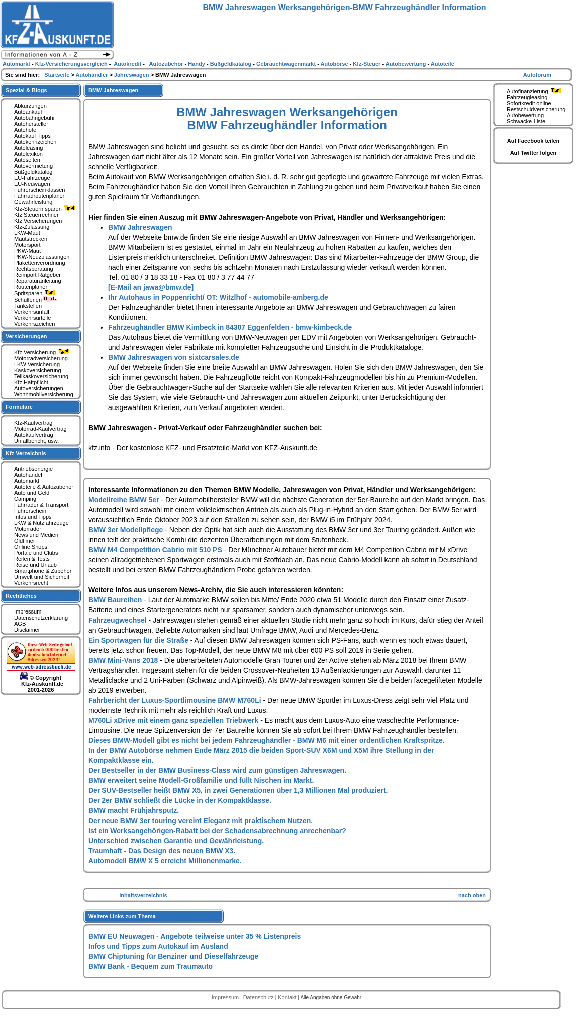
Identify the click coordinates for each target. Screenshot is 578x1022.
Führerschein (30, 511)
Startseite (57, 75)
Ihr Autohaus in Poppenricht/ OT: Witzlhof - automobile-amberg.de (218, 297)
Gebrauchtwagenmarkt (286, 64)
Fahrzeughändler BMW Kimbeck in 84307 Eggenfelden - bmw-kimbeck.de (230, 327)
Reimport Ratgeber (37, 275)
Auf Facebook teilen (533, 141)
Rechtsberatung (33, 269)
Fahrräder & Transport (41, 505)
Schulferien (35, 300)
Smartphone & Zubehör (42, 571)
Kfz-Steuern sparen (45, 209)
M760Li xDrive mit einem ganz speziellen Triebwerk (174, 720)
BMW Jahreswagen (140, 227)
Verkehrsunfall (31, 312)
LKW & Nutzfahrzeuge (41, 523)
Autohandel (28, 475)
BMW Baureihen (116, 600)
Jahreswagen (132, 75)
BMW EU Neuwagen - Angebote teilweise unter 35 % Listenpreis (194, 936)
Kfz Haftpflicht (31, 382)
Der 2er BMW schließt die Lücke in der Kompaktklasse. (179, 800)
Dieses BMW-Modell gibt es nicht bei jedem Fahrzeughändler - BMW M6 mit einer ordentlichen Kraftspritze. (266, 740)
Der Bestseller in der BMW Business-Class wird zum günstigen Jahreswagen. (217, 770)
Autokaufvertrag (33, 435)
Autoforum (537, 75)
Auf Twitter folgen (533, 153)
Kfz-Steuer (367, 64)
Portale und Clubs (36, 553)
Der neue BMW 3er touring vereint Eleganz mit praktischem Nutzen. (200, 820)
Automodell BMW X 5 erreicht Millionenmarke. (165, 861)
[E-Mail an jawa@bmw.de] (151, 287)
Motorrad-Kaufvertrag (40, 429)
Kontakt (288, 997)
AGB (20, 624)
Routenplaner (30, 287)
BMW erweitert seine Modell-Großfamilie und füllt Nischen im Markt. (201, 780)
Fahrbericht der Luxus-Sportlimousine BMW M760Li (175, 700)
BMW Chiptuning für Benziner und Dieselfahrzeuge (173, 956)
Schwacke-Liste (526, 121)
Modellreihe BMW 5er (124, 500)
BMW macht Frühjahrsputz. (133, 810)
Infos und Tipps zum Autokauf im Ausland (158, 946)
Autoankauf (28, 112)
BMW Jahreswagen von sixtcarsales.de (173, 357)
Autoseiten (27, 160)
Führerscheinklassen (39, 190)
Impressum (27, 611)
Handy (197, 64)
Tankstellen (28, 306)
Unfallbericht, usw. (36, 441)
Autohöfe (25, 130)
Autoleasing (28, 148)
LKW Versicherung (37, 364)
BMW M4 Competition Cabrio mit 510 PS (156, 550)
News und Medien (36, 535)
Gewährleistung (33, 202)
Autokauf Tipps (32, 136)
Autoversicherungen (38, 388)
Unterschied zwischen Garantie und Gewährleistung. (176, 841)
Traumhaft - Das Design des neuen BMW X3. (161, 851)
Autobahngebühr (34, 118)
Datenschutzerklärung (41, 618)
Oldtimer (24, 541)
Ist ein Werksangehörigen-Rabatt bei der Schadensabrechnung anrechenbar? (217, 831)
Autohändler (93, 75)
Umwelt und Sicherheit (41, 577)
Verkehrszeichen (34, 324)
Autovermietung (33, 166)
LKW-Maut (27, 233)
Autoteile (442, 64)
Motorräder (27, 529)
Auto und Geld (31, 493)
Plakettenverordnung (39, 263)
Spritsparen (36, 293)
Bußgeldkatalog (33, 172)
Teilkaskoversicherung (41, 376)
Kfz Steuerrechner (36, 215)
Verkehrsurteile (32, 318)
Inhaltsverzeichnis (143, 895)
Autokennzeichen (35, 142)
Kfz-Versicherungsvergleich (72, 64)
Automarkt (26, 481)
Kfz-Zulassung (31, 227)
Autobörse (335, 64)
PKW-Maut (27, 251)
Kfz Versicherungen (38, 221)
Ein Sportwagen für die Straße (139, 640)
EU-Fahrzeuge (32, 178)
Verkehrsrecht (31, 583)
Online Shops (30, 547)
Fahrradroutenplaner (39, 196)
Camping (25, 499)
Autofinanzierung (535, 91)
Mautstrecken (30, 239)
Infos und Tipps (33, 517)
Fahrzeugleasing (527, 97)
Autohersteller (31, 124)
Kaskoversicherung (37, 370)
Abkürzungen (30, 106)
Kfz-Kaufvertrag (33, 423)
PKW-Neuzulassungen (41, 257)
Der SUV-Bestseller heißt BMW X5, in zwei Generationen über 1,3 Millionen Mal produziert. (238, 790)
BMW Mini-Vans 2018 (124, 660)
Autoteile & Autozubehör (43, 487)
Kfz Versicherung (42, 352)
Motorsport (27, 245)
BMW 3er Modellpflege (126, 530)
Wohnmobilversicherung (43, 394)
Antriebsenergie (33, 469)
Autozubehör (166, 64)
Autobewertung (525, 115)
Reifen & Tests (32, 559)
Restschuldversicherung (536, 109)
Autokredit (128, 64)
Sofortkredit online (529, 103)
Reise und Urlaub (35, 565)
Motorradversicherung (41, 358)
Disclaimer (27, 630)
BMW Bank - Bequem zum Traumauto (150, 966)
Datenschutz (259, 997)
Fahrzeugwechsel (118, 620)
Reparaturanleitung (37, 281)
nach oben (472, 895)
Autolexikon (28, 154)
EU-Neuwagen (32, 184)
